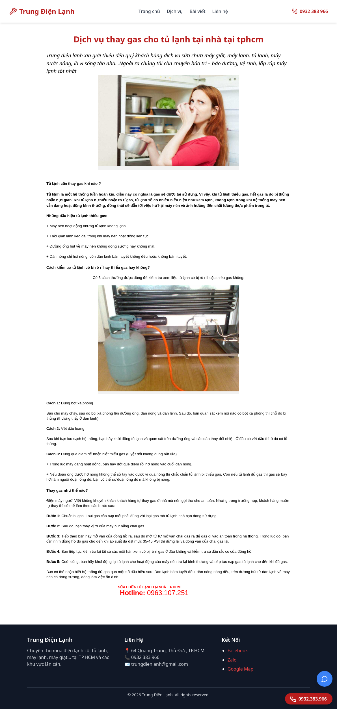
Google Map (241, 669)
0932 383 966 (314, 11)
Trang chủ (149, 11)
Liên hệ (220, 11)
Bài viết (197, 11)
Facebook (238, 650)
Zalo (232, 660)
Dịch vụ (175, 11)
